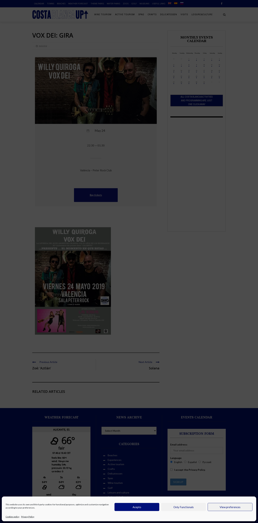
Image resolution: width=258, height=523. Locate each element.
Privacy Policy (27, 516)
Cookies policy (12, 516)
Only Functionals (183, 507)
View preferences (230, 507)
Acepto (137, 507)
